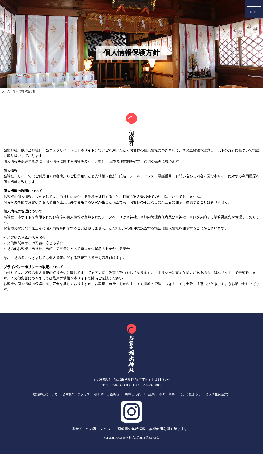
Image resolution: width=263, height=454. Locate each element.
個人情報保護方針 (218, 394)
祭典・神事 (167, 394)
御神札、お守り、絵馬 (139, 394)
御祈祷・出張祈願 (106, 394)
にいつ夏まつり (190, 394)
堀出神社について (45, 394)
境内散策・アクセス (76, 394)
